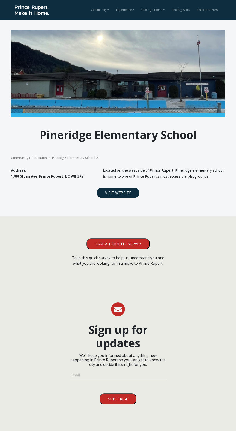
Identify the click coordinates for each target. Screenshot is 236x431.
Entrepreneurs (207, 10)
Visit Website (118, 192)
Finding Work (181, 10)
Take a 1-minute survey (118, 243)
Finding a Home (151, 10)
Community (98, 10)
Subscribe (118, 398)
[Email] (118, 375)
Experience (124, 10)
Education (39, 157)
